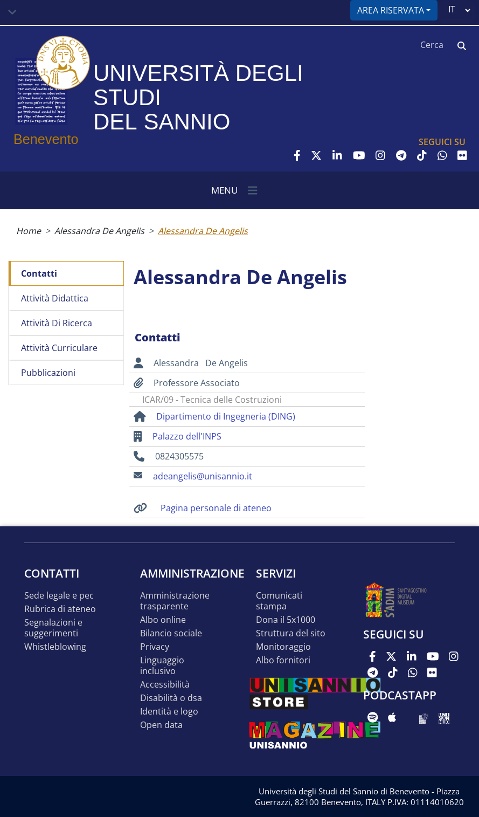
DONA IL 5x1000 (285, 620)
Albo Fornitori (283, 660)
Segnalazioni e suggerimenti (53, 628)
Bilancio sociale (171, 633)
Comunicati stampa (279, 601)
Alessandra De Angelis (99, 231)
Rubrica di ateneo (60, 609)
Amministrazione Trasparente (175, 601)
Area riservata (390, 10)
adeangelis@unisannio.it (202, 476)
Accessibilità (165, 684)
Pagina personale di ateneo (216, 508)
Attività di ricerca (56, 323)
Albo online (163, 620)
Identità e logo (169, 711)
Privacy (154, 647)
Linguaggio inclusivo (162, 666)
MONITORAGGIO (283, 647)
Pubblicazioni (48, 373)
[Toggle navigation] (12, 12)
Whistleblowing (55, 647)
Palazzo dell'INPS (186, 436)
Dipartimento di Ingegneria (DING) (225, 416)
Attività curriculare (59, 348)
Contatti (39, 273)
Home (28, 231)
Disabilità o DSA (171, 698)
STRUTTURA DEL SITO (290, 633)
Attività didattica (54, 298)
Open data (161, 725)
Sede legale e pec (59, 595)
